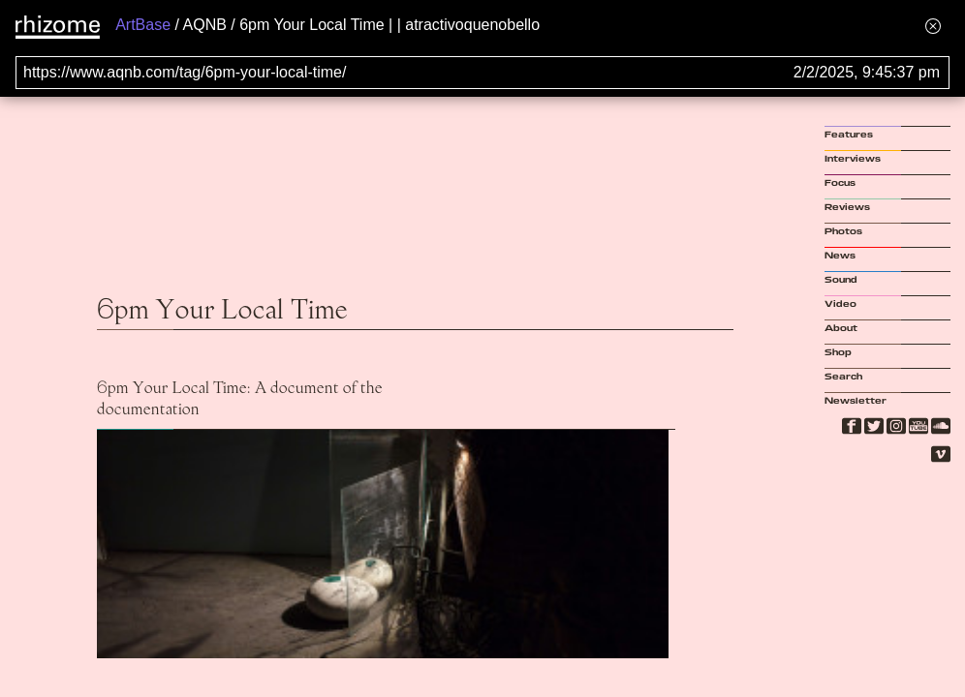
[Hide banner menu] (933, 26)
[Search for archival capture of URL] (482, 72)
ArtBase (143, 24)
